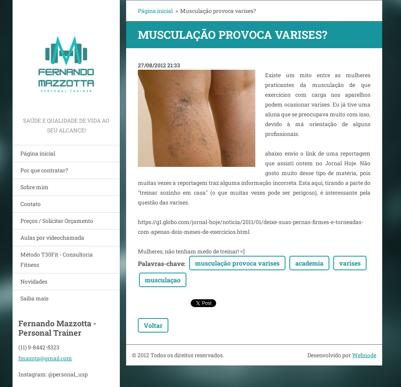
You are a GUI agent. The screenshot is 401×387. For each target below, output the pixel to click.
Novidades (33, 281)
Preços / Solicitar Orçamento (56, 220)
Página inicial (37, 153)
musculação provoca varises (237, 263)
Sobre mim (34, 187)
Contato (30, 204)
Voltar (153, 325)
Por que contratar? (44, 170)
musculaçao (163, 280)
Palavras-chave (161, 263)
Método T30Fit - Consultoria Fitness (56, 259)
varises (350, 263)
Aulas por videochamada (52, 237)
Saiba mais (34, 298)
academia (309, 263)
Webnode (364, 355)
